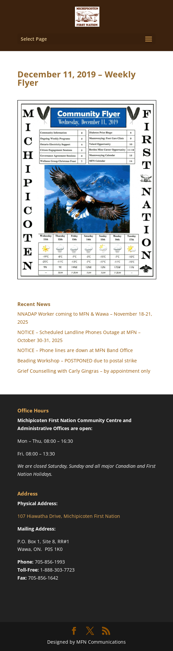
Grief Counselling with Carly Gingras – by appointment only (83, 371)
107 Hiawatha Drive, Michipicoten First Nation (68, 516)
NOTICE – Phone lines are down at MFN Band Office (75, 350)
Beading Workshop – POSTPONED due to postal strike (77, 360)
